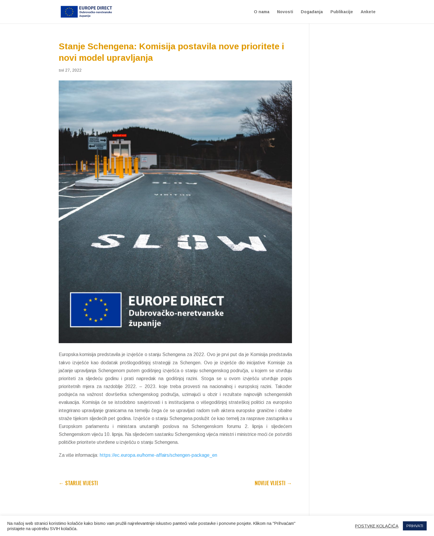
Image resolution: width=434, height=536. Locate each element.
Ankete (368, 12)
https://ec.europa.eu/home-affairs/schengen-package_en (158, 455)
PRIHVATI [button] (414, 526)
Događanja (312, 12)
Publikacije (341, 12)
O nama (261, 12)
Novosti (285, 12)
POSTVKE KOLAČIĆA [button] (376, 526)
